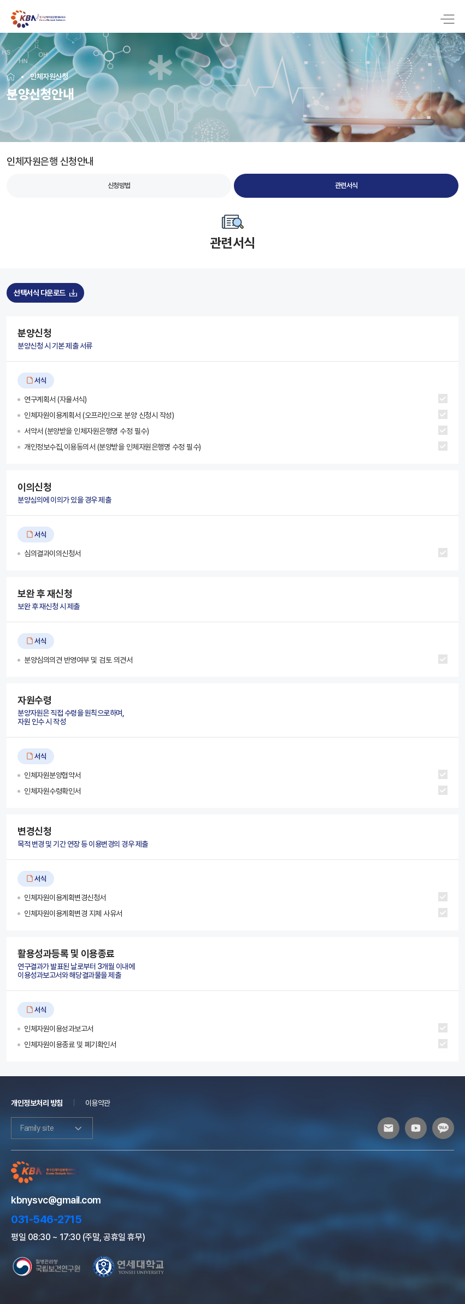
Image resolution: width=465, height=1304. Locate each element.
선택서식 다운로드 (45, 285)
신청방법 (119, 178)
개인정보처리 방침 (37, 1095)
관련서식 (346, 178)
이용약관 (97, 1095)
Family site (52, 1121)
